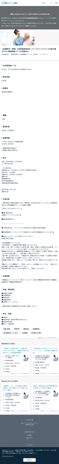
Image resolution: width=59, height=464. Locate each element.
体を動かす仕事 (36, 333)
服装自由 (26, 329)
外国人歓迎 (6, 329)
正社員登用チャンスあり (10, 333)
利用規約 (29, 435)
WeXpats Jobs (29, 424)
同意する (29, 460)
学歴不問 (16, 329)
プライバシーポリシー (8, 456)
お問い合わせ (29, 438)
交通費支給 (36, 329)
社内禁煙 (24, 333)
